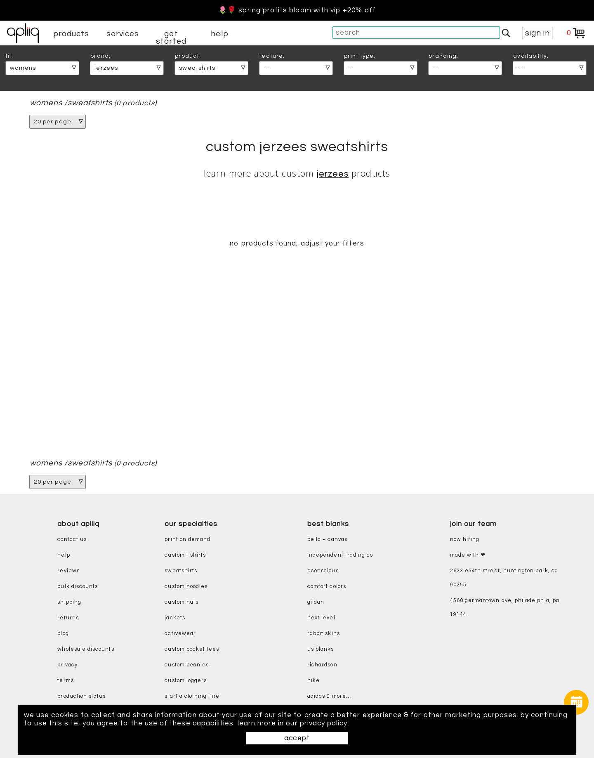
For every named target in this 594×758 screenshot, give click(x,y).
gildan (315, 602)
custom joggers (186, 680)
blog (62, 633)
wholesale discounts (85, 649)
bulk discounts (77, 586)
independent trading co (340, 555)
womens (46, 103)
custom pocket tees (192, 649)
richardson (322, 665)
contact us (72, 539)
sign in (537, 33)
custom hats (181, 602)
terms (65, 680)
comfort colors (326, 586)
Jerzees (333, 174)
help (219, 34)
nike (313, 680)
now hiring (465, 539)
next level (321, 618)
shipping (69, 602)
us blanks (320, 649)
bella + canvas (327, 539)
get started (171, 37)
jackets (175, 618)
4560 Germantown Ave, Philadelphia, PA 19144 (504, 607)
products (71, 34)
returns (67, 618)
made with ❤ (468, 555)
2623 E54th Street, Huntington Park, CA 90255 (504, 578)
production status (81, 696)
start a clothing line (192, 696)
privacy (67, 665)
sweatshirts (90, 103)
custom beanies (187, 665)
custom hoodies (186, 586)
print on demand (187, 539)
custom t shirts (185, 555)
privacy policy (324, 723)
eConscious (323, 571)
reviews (68, 571)
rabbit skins (323, 633)
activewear (180, 633)
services (122, 34)
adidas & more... (329, 696)
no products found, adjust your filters (297, 243)
